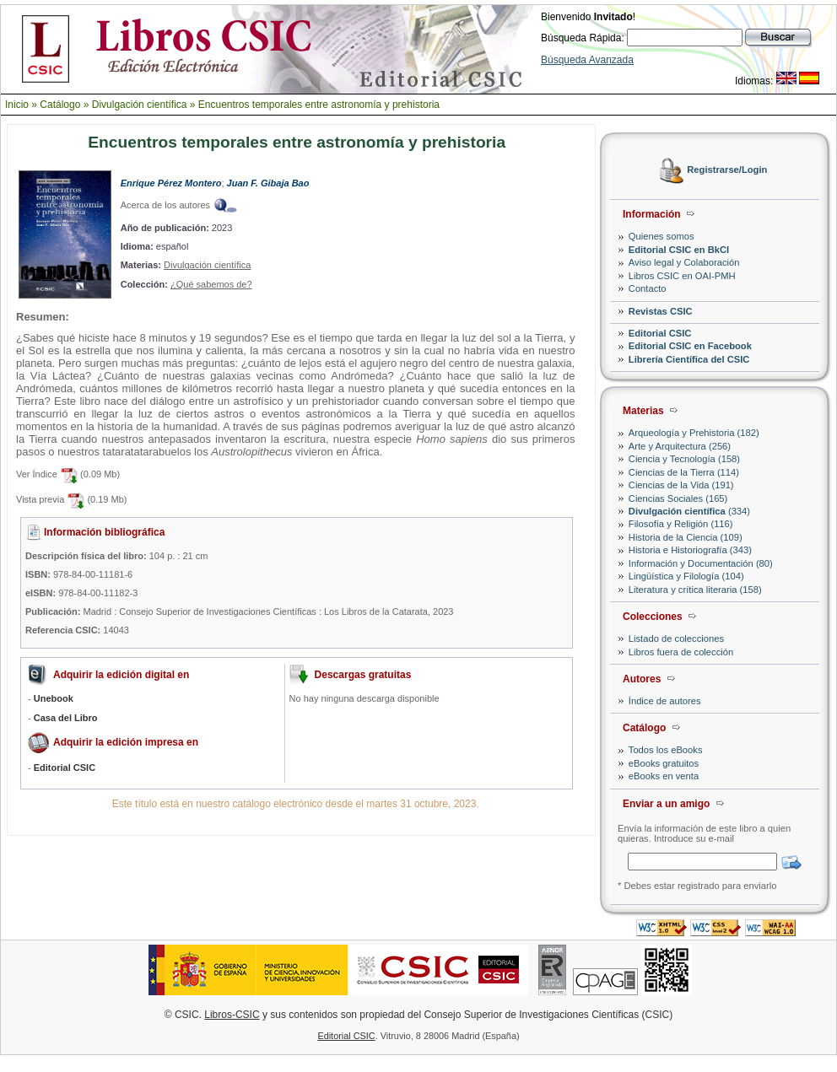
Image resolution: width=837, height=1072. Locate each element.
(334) (689, 511)
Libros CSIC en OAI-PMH (682, 276)
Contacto (648, 288)
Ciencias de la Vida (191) (681, 485)
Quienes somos (661, 236)
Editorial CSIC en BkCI (679, 250)
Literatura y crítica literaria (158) (695, 589)
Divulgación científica (139, 104)
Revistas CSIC (661, 311)
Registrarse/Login (727, 170)
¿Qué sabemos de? (211, 284)
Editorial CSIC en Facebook (690, 346)
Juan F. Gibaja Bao (268, 183)
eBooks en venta (664, 776)
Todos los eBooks (666, 750)
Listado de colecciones (676, 638)
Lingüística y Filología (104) (686, 576)
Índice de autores (665, 701)
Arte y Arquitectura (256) (680, 446)
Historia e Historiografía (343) (690, 550)
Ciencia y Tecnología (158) (684, 459)
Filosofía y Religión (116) (681, 524)
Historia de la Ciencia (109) (685, 537)
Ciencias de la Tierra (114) (684, 472)
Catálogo (60, 104)
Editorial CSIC (660, 333)
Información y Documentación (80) (701, 563)
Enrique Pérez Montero (171, 183)
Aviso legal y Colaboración (684, 262)
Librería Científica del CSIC (689, 359)
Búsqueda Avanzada (587, 60)
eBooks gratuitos (664, 763)
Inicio (17, 104)
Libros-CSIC (231, 1015)
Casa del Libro (66, 718)
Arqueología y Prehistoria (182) (694, 433)
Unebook (53, 698)
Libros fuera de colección (681, 652)
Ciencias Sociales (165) (678, 498)
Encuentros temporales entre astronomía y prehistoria (319, 104)
